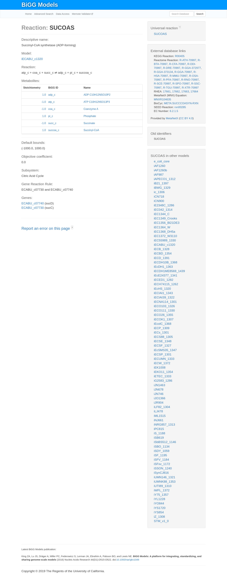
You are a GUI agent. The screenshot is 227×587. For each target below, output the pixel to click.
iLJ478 (158, 411)
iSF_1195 (160, 455)
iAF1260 (159, 166)
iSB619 (159, 437)
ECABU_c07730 (32, 207)
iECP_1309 (161, 328)
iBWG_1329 (162, 187)
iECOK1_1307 (163, 319)
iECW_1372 (162, 363)
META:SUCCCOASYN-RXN (181, 103)
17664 (194, 91)
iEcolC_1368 (162, 323)
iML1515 (160, 416)
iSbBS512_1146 (165, 442)
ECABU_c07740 (32, 203)
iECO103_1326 (164, 306)
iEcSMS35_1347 (165, 350)
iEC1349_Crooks (165, 218)
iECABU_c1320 (32, 59)
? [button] (72, 228)
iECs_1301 (161, 332)
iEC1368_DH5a (164, 231)
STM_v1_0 (161, 521)
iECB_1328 (161, 249)
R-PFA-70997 (171, 79)
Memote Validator (82, 13)
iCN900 (159, 201)
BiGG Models (39, 4)
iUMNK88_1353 (164, 481)
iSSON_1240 (163, 468)
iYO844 (159, 503)
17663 (185, 91)
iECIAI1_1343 (163, 293)
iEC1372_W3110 (165, 236)
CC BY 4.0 (186, 118)
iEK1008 (159, 367)
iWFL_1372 (162, 490)
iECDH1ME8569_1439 (169, 271)
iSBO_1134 (162, 446)
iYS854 (159, 512)
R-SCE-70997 (162, 83)
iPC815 (159, 429)
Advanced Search (43, 13)
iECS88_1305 (163, 336)
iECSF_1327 (162, 345)
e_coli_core (162, 161)
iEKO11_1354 (163, 372)
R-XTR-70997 (190, 87)
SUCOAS (160, 34)
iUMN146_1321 (164, 477)
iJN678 (158, 389)
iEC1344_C (162, 214)
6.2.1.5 (174, 111)
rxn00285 (180, 107)
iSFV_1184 (161, 459)
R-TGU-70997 (171, 87)
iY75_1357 (161, 494)
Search (199, 14)
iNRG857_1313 (164, 424)
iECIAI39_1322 (164, 297)
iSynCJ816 (161, 472)
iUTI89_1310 (162, 486)
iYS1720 (159, 508)
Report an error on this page (46, 228)
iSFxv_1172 (162, 464)
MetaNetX (172, 118)
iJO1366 (159, 398)
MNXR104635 (162, 99)
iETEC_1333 (162, 376)
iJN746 (158, 394)
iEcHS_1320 (162, 288)
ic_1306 (159, 192)
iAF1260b (160, 170)
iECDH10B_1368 (165, 262)
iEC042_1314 (163, 209)
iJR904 (158, 402)
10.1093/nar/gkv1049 (127, 559)
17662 (176, 91)
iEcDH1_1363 (163, 266)
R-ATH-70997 (188, 60)
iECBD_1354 (163, 253)
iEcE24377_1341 (165, 275)
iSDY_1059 (161, 451)
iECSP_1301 (162, 354)
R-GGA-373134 (163, 72)
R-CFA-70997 (177, 64)
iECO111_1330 (164, 310)
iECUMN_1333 (164, 358)
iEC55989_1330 (165, 240)
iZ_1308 (159, 516)
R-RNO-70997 (190, 79)
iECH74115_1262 (166, 284)
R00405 (180, 56)
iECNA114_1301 (165, 301)
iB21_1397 (161, 183)
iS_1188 (159, 433)
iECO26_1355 (163, 315)
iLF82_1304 (162, 407)
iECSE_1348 (162, 341)
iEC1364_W (162, 227)
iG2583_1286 (163, 380)
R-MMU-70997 (178, 75)
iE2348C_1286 (164, 205)
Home (28, 13)
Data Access (62, 13)
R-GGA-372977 (191, 67)
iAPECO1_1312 (164, 179)
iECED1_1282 (163, 279)
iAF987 (159, 174)
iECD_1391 (162, 258)
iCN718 (159, 196)
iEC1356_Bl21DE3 (166, 222)
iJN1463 (159, 385)
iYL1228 (159, 499)
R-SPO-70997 (181, 83)
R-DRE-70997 (171, 67)
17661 (167, 91)
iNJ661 (158, 420)
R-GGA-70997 (183, 72)
